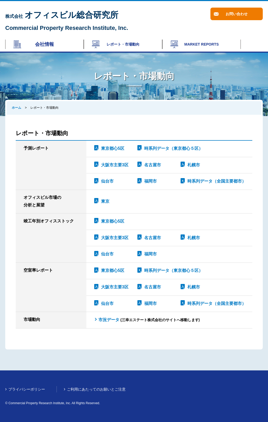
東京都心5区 (112, 148)
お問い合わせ (237, 14)
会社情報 (44, 44)
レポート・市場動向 (123, 44)
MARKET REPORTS (201, 44)
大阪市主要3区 (115, 165)
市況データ (108, 319)
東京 (105, 201)
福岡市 (150, 181)
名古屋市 (152, 165)
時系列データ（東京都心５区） (173, 148)
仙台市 (107, 181)
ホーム (16, 107)
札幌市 (193, 165)
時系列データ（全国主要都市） (216, 181)
